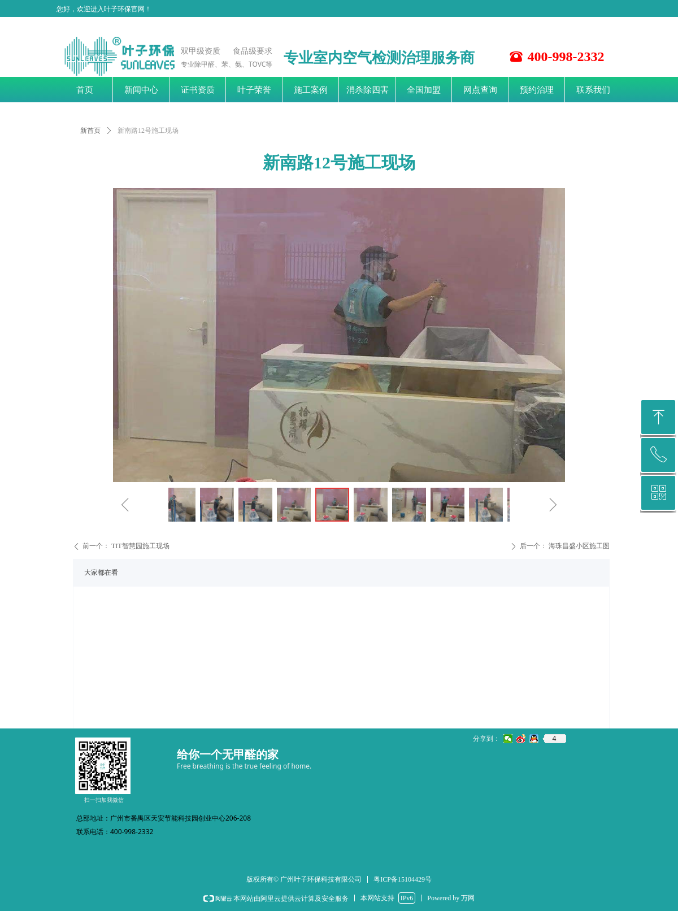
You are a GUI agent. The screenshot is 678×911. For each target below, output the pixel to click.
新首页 (90, 131)
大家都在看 (101, 572)
